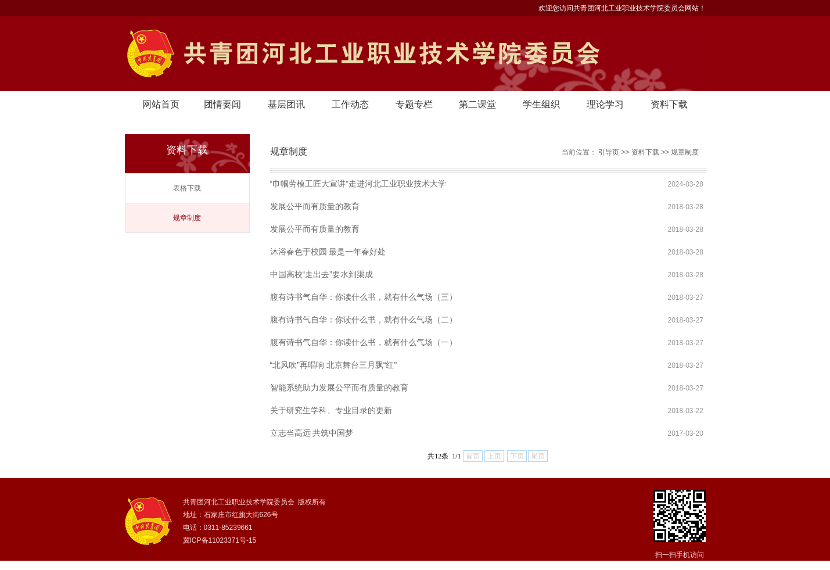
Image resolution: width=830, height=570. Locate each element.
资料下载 (669, 104)
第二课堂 (477, 104)
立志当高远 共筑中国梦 (312, 433)
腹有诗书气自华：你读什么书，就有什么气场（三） (363, 297)
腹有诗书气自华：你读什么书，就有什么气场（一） (363, 342)
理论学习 (605, 104)
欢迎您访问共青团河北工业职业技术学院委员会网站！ (622, 8)
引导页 (608, 152)
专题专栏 (414, 104)
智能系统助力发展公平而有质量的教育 (339, 387)
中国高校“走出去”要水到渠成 (321, 274)
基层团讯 (286, 104)
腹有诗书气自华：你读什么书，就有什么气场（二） (363, 319)
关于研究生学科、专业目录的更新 (331, 410)
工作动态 (350, 104)
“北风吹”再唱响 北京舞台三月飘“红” (333, 365)
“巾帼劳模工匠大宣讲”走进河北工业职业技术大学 (358, 183)
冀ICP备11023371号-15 (220, 540)
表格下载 (187, 188)
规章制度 (187, 218)
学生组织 (541, 104)
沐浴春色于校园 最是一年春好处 (328, 251)
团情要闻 (222, 104)
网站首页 (160, 104)
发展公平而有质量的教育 (315, 206)
